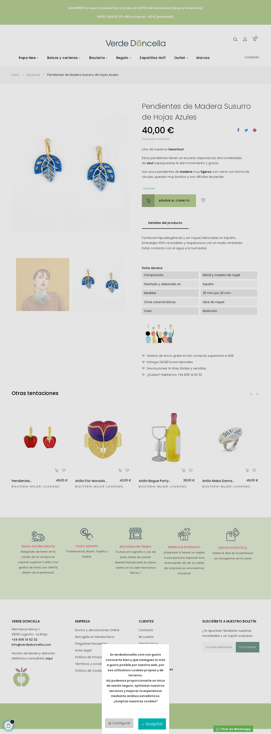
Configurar (119, 723)
